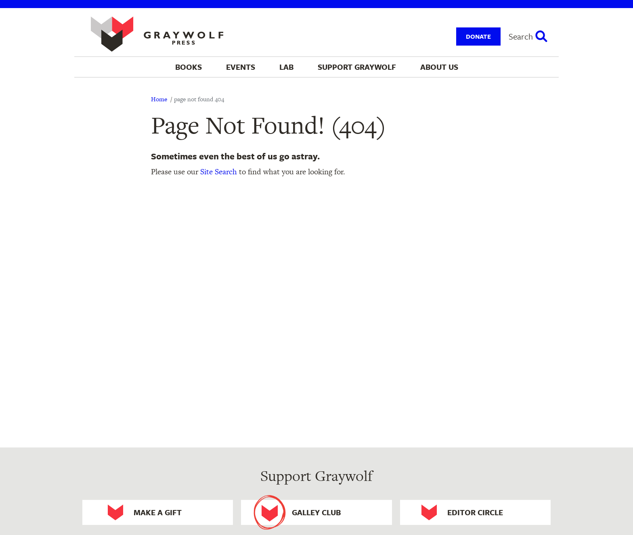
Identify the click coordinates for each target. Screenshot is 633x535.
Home (159, 99)
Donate (478, 36)
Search (521, 36)
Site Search (218, 171)
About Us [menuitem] (439, 66)
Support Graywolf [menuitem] (357, 66)
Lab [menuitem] (286, 66)
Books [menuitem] (188, 66)
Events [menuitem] (240, 66)
